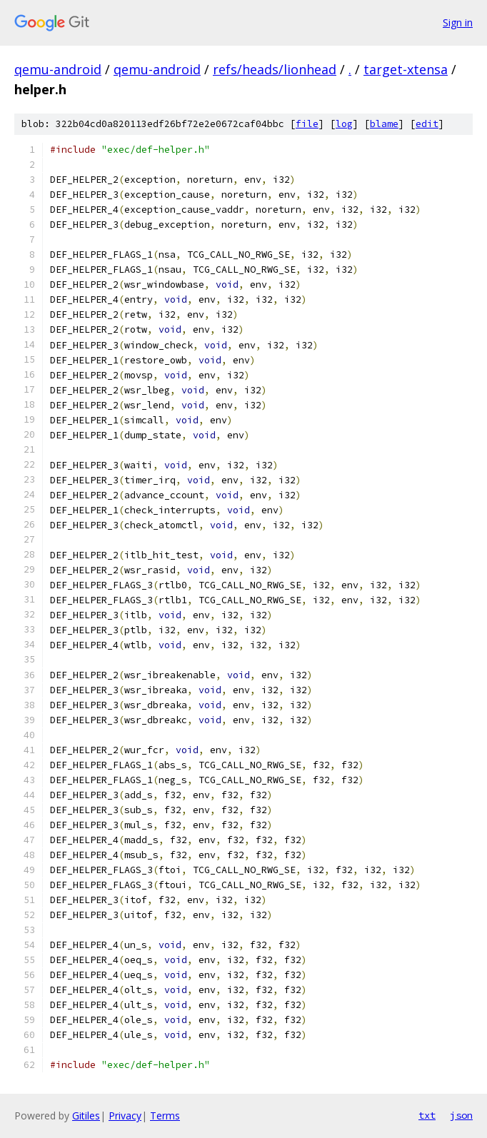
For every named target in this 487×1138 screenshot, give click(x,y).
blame (384, 124)
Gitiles (86, 1115)
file (307, 124)
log (344, 124)
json (461, 1115)
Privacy (125, 1115)
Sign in (458, 22)
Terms (165, 1115)
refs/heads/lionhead (274, 69)
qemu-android (57, 69)
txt (427, 1115)
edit (427, 124)
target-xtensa (405, 69)
